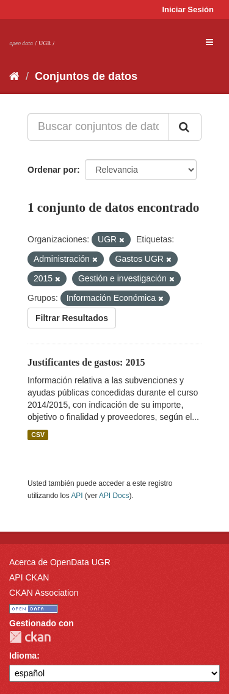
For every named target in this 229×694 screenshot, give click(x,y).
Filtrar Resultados (71, 318)
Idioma (23, 655)
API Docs (114, 495)
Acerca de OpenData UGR (60, 562)
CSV (38, 434)
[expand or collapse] (209, 42)
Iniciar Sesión (188, 9)
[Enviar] (185, 127)
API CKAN (29, 577)
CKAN (30, 637)
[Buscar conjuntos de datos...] (98, 127)
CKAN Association (44, 593)
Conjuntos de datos (86, 76)
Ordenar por (52, 170)
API (76, 495)
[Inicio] (14, 76)
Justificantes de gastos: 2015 (86, 362)
